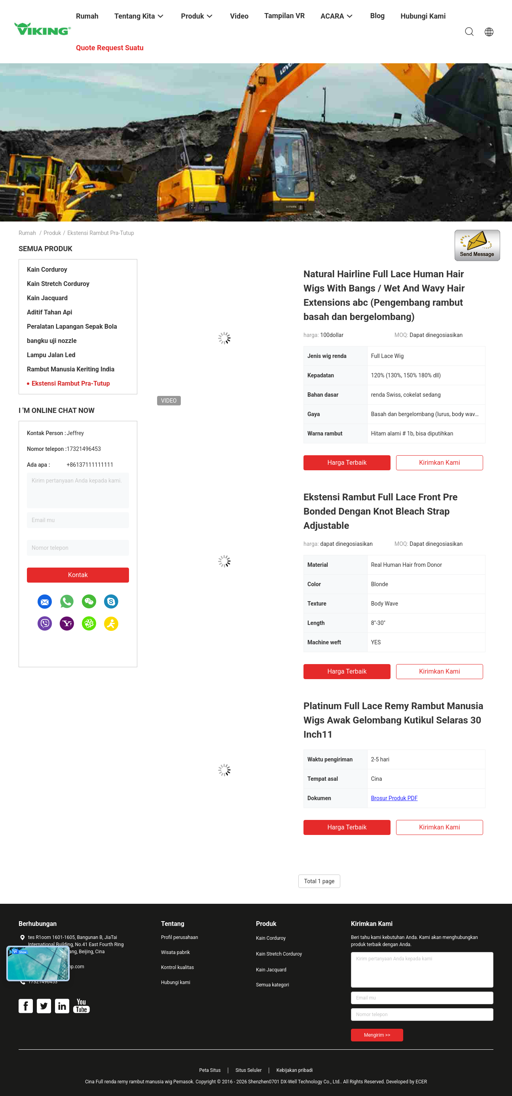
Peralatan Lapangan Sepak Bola (72, 326)
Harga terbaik (346, 462)
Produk (52, 233)
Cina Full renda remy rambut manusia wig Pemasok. (140, 1082)
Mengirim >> (377, 1035)
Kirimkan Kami (439, 462)
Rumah (27, 233)
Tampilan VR (284, 15)
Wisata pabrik (175, 952)
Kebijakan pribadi (295, 1070)
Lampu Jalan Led (51, 355)
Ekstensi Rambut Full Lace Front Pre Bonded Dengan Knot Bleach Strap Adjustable (380, 511)
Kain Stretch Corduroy (58, 284)
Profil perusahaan (179, 937)
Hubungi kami (175, 982)
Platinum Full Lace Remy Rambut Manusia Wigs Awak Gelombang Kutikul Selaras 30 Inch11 (393, 720)
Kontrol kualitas (177, 967)
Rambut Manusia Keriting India (70, 369)
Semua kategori (272, 985)
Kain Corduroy (47, 269)
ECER (421, 1082)
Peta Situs (210, 1070)
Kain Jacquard (47, 298)
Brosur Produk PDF (394, 798)
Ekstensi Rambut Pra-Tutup (71, 383)
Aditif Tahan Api (49, 312)
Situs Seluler (248, 1070)
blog (377, 15)
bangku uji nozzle (52, 341)
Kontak (78, 575)
